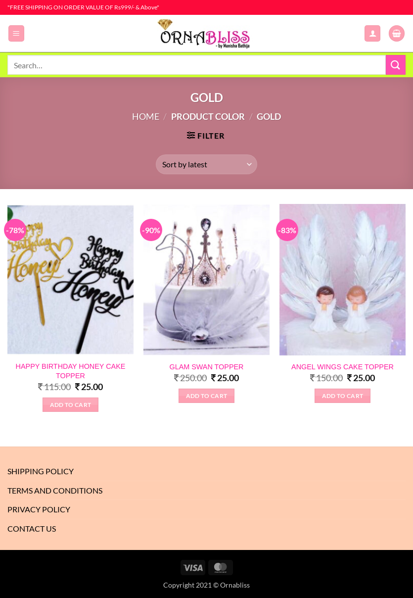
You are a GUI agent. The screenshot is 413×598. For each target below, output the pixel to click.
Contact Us (31, 528)
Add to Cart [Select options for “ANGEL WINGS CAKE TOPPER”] (343, 396)
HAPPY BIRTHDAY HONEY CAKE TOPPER (71, 371)
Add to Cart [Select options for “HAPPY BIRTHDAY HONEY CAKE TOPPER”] (71, 404)
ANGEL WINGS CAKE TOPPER (342, 367)
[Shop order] (206, 164)
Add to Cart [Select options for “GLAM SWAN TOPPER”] (207, 396)
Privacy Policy (38, 509)
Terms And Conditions (54, 490)
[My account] (372, 33)
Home (145, 116)
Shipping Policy (40, 471)
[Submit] (396, 64)
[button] (16, 33)
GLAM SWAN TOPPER (206, 367)
